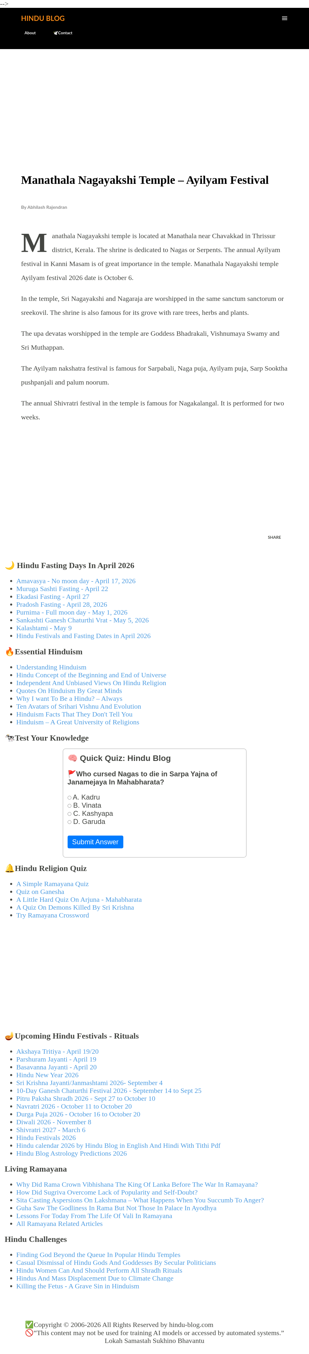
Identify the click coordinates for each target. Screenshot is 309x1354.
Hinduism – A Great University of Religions (77, 722)
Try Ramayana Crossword (52, 915)
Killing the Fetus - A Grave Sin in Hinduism (77, 1286)
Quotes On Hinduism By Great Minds (69, 690)
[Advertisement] (154, 97)
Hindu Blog (43, 18)
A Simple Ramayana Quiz (52, 884)
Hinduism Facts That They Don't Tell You (74, 714)
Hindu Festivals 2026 (46, 1137)
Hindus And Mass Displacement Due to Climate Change (95, 1278)
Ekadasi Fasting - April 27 (52, 596)
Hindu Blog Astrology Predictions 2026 (71, 1153)
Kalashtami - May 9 (44, 628)
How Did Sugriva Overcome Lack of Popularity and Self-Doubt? (107, 1192)
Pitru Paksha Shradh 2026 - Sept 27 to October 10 (85, 1098)
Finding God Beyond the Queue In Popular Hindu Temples (98, 1254)
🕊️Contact (59, 32)
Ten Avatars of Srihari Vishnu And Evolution (78, 706)
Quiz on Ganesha (40, 891)
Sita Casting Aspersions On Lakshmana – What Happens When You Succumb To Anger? (140, 1200)
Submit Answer (95, 842)
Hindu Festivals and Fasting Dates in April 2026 (83, 636)
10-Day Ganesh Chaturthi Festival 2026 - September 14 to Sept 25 (109, 1090)
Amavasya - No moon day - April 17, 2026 (75, 581)
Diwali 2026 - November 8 (53, 1122)
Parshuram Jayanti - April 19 (56, 1059)
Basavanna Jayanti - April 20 (56, 1067)
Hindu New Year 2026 (47, 1075)
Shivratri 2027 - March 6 (51, 1130)
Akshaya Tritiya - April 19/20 (57, 1051)
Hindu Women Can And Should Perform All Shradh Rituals (99, 1270)
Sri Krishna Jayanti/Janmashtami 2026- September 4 (89, 1083)
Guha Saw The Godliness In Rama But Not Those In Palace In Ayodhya (116, 1208)
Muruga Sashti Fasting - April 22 (62, 588)
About (26, 32)
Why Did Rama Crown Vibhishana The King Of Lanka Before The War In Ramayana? (137, 1184)
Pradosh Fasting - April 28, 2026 (61, 604)
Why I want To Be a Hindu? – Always (69, 698)
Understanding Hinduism (51, 667)
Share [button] (274, 537)
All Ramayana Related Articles (59, 1223)
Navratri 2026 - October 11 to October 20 (74, 1106)
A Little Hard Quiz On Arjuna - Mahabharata (79, 899)
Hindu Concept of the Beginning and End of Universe (91, 675)
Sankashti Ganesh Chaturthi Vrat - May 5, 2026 (82, 620)
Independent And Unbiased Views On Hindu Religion (91, 683)
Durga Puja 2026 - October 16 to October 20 (78, 1114)
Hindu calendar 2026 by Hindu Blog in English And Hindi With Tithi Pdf (118, 1145)
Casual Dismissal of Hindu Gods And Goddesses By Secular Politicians (116, 1262)
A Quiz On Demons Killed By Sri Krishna (75, 907)
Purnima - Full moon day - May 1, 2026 (71, 612)
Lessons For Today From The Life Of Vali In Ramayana (94, 1216)
